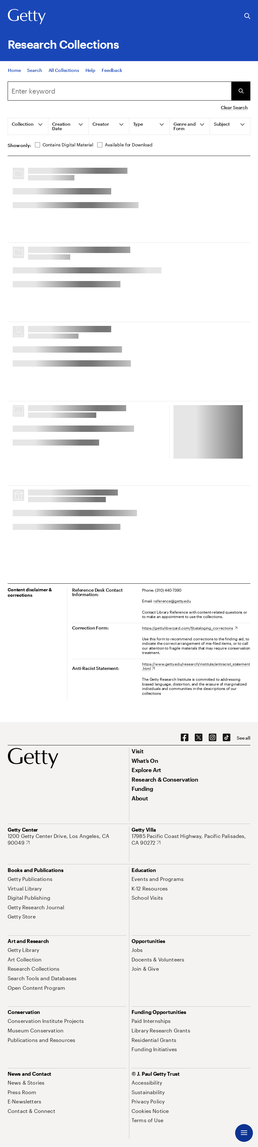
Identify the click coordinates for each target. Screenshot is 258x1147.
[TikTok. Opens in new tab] (226, 738)
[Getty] (27, 17)
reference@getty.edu (172, 601)
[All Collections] (64, 70)
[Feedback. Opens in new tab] (112, 70)
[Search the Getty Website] (247, 16)
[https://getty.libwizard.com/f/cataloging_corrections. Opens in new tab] (189, 628)
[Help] (90, 70)
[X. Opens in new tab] (198, 738)
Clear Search (234, 107)
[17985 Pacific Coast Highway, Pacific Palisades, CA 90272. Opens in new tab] (191, 839)
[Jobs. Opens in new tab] (137, 950)
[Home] (14, 70)
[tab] (28, 126)
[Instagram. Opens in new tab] (212, 738)
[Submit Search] (240, 91)
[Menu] (244, 1133)
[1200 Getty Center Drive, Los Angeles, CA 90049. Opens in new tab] (67, 839)
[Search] (34, 70)
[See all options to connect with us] (243, 738)
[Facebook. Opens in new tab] (184, 738)
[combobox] (119, 91)
